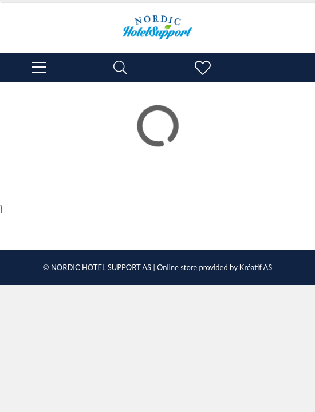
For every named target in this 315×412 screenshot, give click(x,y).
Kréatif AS (255, 267)
